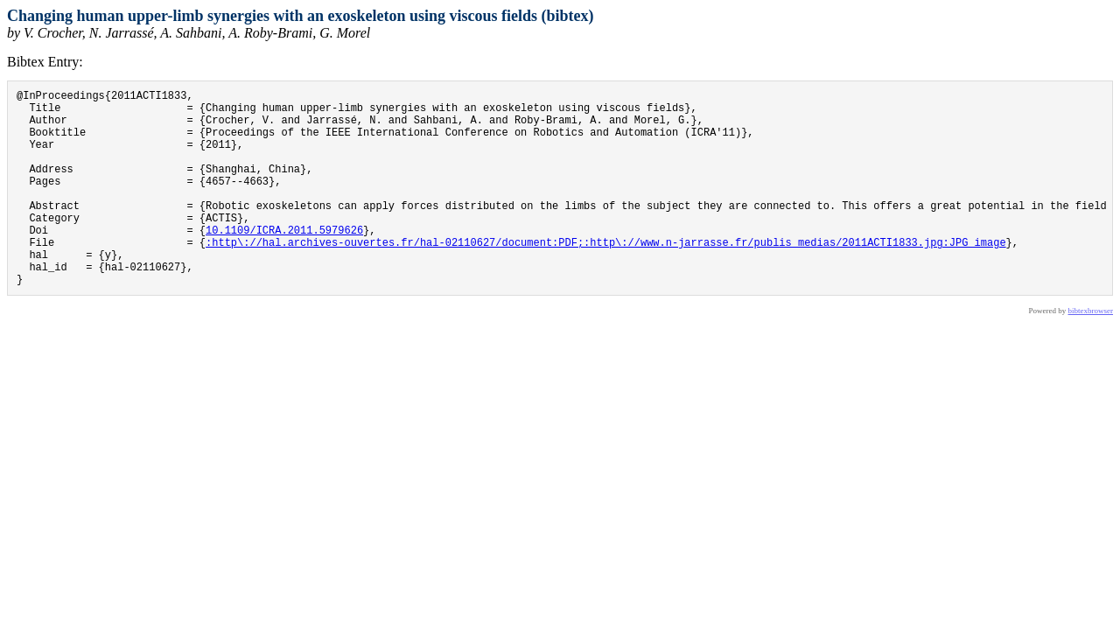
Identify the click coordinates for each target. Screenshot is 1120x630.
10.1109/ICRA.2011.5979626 (284, 261)
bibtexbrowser (1091, 352)
